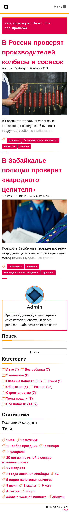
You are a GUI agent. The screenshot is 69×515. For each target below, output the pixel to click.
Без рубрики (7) (37, 369)
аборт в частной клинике (26, 497)
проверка (9, 146)
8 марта (30, 485)
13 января (51, 446)
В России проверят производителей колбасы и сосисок (33, 52)
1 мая (10, 440)
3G (57, 474)
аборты (58, 497)
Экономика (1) (17, 375)
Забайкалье (15, 266)
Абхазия (13, 491)
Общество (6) (17, 387)
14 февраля (15, 452)
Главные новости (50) (24, 381)
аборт (30, 491)
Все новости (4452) (22, 404)
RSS (66, 510)
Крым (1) (55, 381)
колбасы (14, 140)
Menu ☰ (60, 7)
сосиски (24, 146)
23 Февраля (15, 468)
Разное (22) (43, 387)
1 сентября (29, 440)
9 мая (46, 485)
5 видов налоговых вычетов (29, 480)
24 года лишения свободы (27, 474)
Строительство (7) (21, 393)
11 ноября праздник (21, 446)
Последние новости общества (40, 140)
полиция (32, 266)
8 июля (12, 485)
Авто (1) (12, 369)
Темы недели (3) (19, 398)
